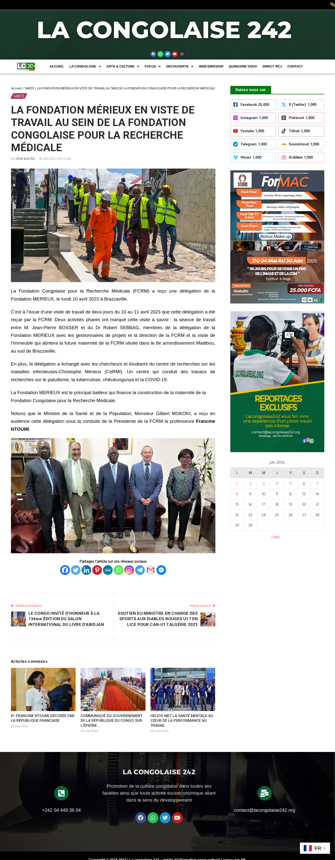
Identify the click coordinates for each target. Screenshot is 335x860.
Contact (295, 63)
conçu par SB (234, 857)
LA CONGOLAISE (85, 63)
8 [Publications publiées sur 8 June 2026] (237, 491)
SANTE (29, 85)
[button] (85, 63)
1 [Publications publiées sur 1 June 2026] (237, 481)
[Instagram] (129, 567)
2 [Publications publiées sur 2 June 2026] (250, 481)
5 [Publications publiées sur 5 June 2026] (290, 481)
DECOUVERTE (179, 63)
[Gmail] (150, 567)
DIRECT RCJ (272, 63)
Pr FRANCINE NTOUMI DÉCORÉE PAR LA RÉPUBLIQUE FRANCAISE (43, 715)
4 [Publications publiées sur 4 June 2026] (277, 481)
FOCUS (153, 63)
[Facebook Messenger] (161, 567)
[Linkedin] (86, 567)
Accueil (56, 63)
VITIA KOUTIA (25, 156)
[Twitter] (76, 567)
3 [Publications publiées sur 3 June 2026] (264, 481)
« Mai (275, 534)
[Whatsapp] (118, 567)
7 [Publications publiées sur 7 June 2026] (317, 481)
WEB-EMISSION (211, 63)
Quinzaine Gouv (243, 63)
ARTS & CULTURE (122, 63)
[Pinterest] (97, 567)
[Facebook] (65, 567)
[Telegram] (140, 567)
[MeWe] (108, 567)
